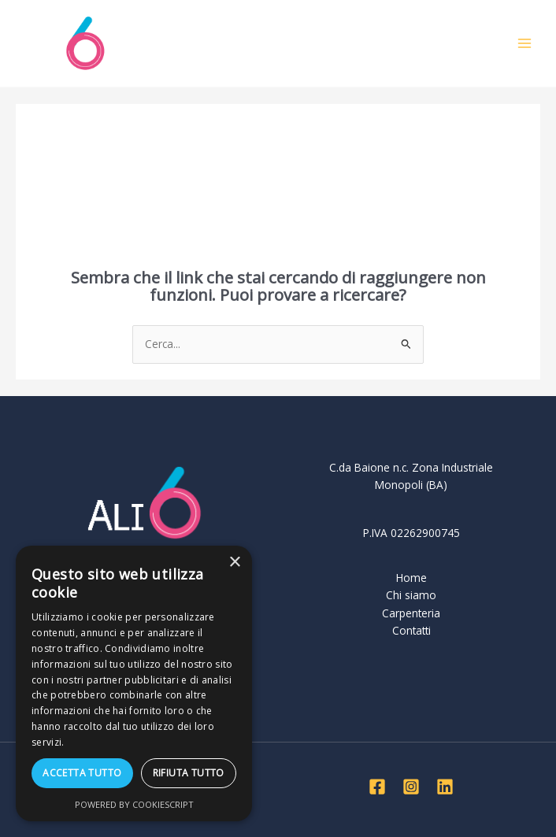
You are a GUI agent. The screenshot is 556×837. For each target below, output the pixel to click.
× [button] (234, 562)
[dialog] (134, 683)
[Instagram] (411, 786)
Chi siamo (411, 594)
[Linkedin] (445, 786)
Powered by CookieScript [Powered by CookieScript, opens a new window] (134, 804)
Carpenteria (411, 613)
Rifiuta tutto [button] (188, 773)
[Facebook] (377, 786)
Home (411, 577)
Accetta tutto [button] (82, 773)
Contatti (411, 630)
